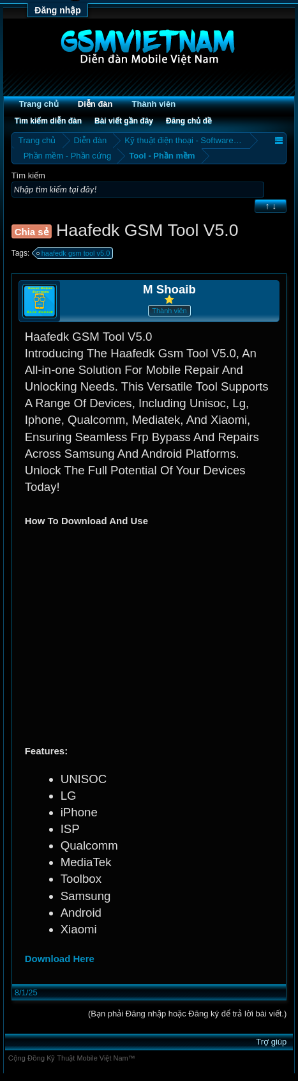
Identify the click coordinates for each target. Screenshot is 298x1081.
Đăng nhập (57, 10)
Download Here (59, 958)
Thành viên (154, 104)
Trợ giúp (271, 1041)
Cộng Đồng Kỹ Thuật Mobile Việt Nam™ (71, 1058)
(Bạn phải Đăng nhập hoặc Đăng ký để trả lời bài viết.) (187, 1013)
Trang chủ (39, 104)
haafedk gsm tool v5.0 (74, 253)
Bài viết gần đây (123, 120)
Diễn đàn (95, 104)
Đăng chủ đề (189, 120)
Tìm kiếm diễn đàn (48, 120)
